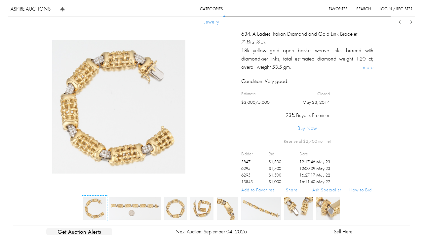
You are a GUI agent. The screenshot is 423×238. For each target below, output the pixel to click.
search (363, 9)
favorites (338, 9)
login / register (396, 9)
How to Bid (360, 190)
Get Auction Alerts (79, 231)
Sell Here (343, 231)
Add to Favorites (258, 190)
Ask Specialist (326, 190)
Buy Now (307, 128)
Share (292, 190)
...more (366, 67)
